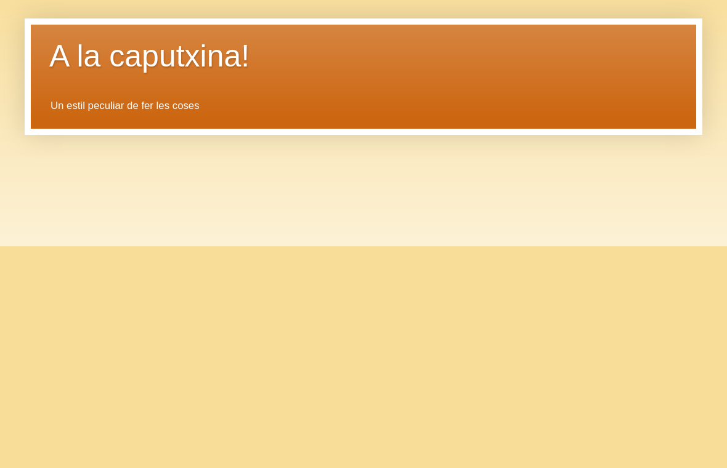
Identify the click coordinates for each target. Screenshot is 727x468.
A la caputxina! (149, 56)
